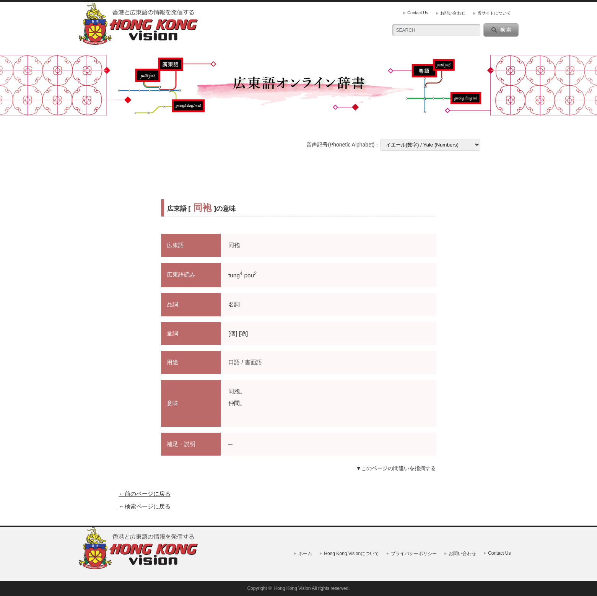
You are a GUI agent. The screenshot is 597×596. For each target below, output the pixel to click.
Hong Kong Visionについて (351, 553)
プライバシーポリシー (414, 553)
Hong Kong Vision (292, 588)
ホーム (305, 553)
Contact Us (417, 12)
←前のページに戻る (145, 493)
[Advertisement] (298, 175)
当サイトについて (494, 13)
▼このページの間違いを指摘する (396, 468)
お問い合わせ (452, 13)
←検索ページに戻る (145, 506)
